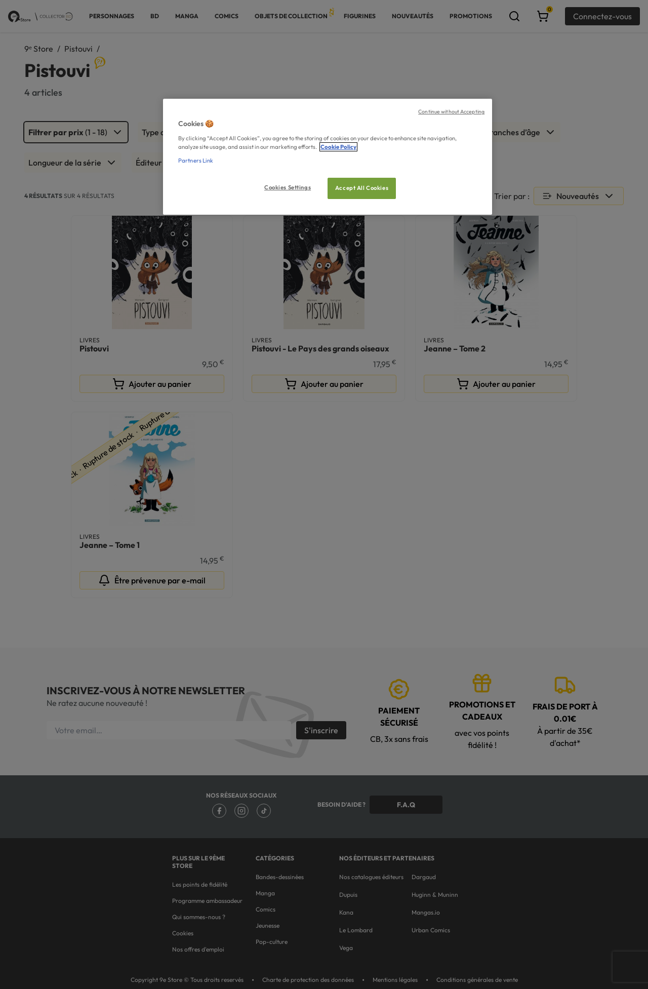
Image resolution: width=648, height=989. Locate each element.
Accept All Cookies (361, 187)
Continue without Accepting (451, 111)
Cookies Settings (287, 187)
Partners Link (195, 160)
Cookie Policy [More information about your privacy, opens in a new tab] (338, 146)
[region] (327, 157)
